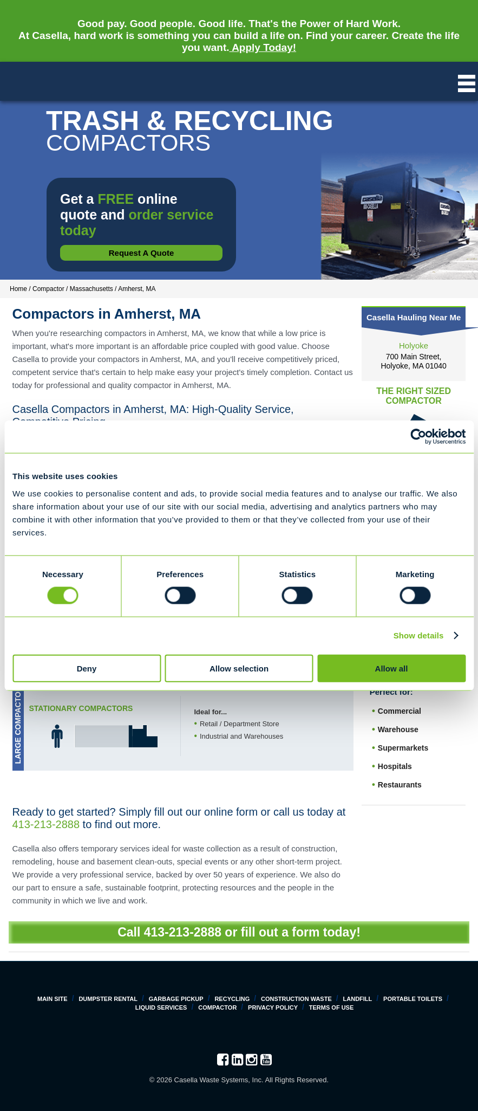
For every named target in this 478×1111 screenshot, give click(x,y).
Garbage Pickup (176, 999)
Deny (87, 668)
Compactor (217, 1007)
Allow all (391, 668)
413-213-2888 (46, 824)
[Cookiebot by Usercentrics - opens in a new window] (418, 437)
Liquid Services (161, 1007)
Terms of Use (331, 1007)
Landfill (357, 999)
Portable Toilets (412, 999)
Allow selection (239, 668)
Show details (419, 635)
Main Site (52, 999)
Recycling (232, 999)
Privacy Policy (273, 1007)
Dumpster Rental (107, 999)
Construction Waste (296, 999)
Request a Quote (141, 252)
